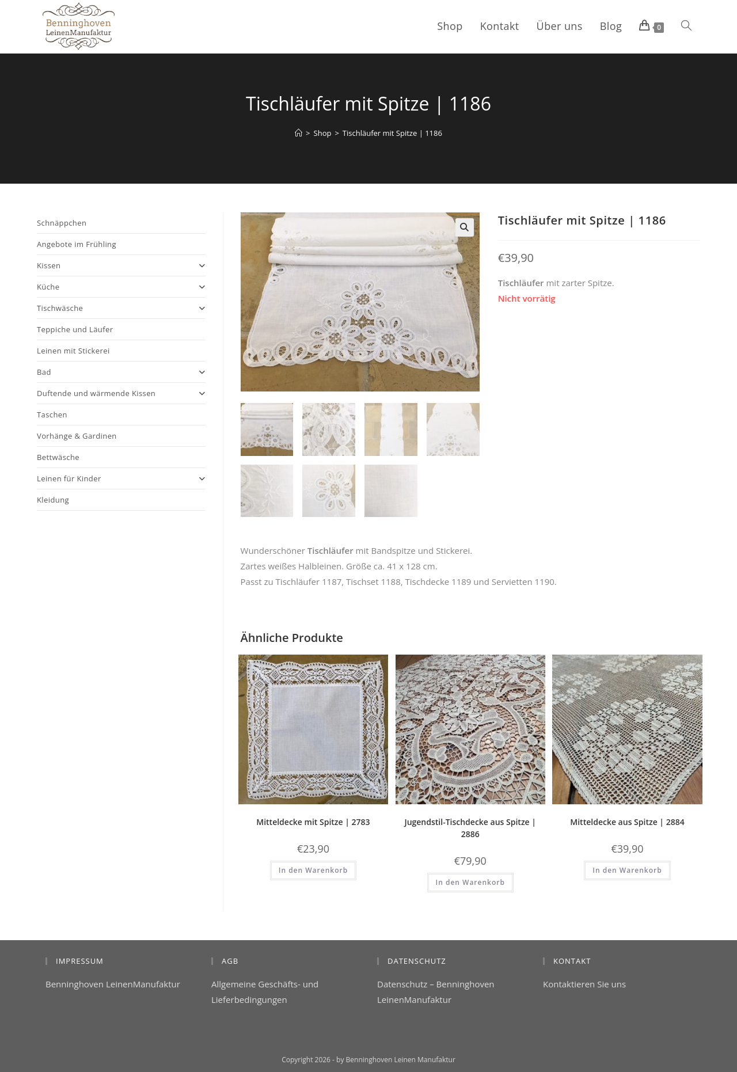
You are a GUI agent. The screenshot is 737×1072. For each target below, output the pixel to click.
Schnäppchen (61, 223)
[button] (464, 227)
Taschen (52, 414)
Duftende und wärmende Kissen (121, 393)
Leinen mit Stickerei (73, 350)
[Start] (298, 133)
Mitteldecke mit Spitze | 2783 (313, 821)
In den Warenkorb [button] (313, 870)
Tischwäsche (121, 308)
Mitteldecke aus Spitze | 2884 (627, 821)
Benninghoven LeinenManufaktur (112, 984)
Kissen (121, 265)
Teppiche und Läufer (75, 329)
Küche (121, 287)
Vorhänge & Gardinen (77, 436)
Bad (121, 372)
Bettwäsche (58, 457)
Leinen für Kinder (121, 478)
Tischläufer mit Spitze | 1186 (392, 133)
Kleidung (53, 500)
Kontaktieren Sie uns (584, 984)
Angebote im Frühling (76, 244)
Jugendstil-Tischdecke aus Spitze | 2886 (470, 827)
